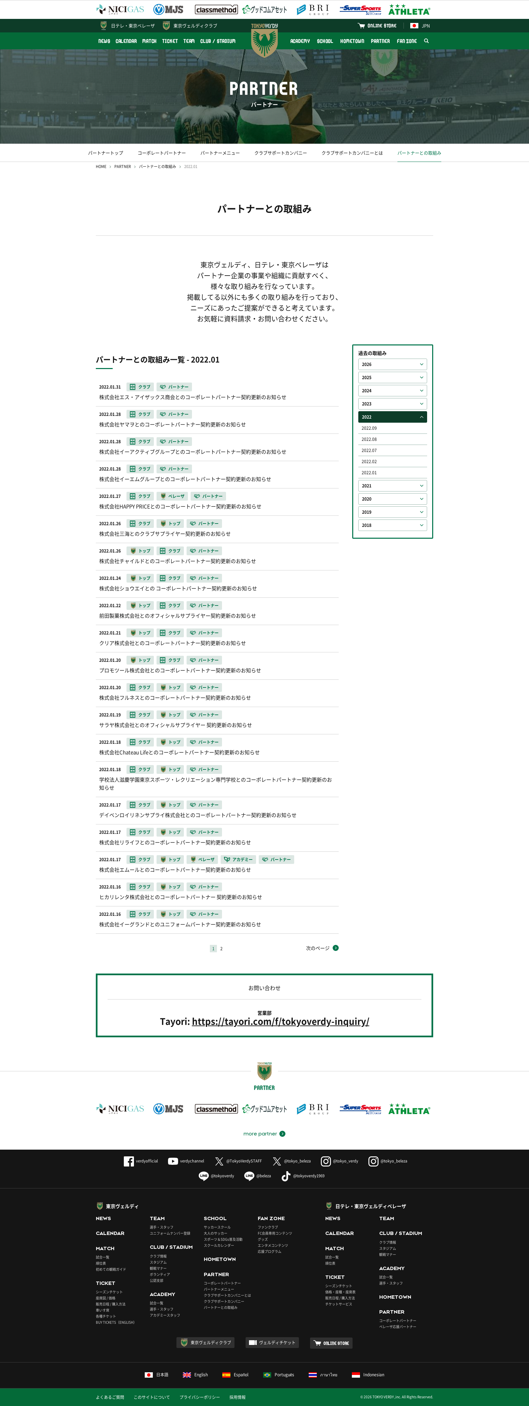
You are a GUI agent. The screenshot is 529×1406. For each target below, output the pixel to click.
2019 (366, 512)
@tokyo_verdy (339, 1161)
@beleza (257, 1176)
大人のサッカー (215, 1233)
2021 (366, 486)
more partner (260, 1133)
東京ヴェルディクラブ (195, 25)
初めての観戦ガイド (111, 1269)
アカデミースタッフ (165, 1315)
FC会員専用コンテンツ (275, 1233)
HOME (101, 166)
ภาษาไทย (323, 1375)
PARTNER (380, 41)
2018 (366, 525)
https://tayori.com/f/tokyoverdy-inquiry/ (280, 1021)
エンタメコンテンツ (273, 1245)
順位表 (101, 1263)
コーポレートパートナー (162, 152)
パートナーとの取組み (419, 152)
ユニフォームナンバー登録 (170, 1233)
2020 (366, 499)
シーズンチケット (109, 1291)
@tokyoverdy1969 (303, 1176)
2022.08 (369, 439)
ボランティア (160, 1274)
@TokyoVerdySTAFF (238, 1161)
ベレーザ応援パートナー (397, 1326)
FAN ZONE (407, 41)
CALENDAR (126, 41)
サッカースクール (217, 1227)
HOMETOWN (352, 41)
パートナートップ (105, 152)
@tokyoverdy (216, 1176)
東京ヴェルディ (122, 1206)
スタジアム (158, 1262)
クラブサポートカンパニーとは (352, 152)
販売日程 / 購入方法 (111, 1303)
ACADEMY (300, 41)
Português (279, 1375)
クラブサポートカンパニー (280, 152)
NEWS (104, 41)
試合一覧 (102, 1257)
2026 (366, 364)
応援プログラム (269, 1251)
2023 (366, 404)
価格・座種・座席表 (340, 1291)
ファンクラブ (268, 1227)
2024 (366, 391)
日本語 (156, 1375)
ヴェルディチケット (277, 1343)
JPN (420, 25)
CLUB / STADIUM (218, 41)
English (195, 1375)
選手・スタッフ (161, 1227)
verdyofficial (141, 1161)
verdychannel (186, 1161)
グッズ (263, 1239)
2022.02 (369, 461)
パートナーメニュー (220, 152)
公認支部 (156, 1280)
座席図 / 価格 (105, 1297)
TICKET (170, 41)
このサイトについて (152, 1397)
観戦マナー (158, 1268)
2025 (366, 377)
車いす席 (102, 1310)
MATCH (149, 41)
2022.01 (369, 473)
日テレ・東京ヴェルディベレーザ (370, 1206)
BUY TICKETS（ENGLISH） (116, 1322)
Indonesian (368, 1375)
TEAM (189, 41)
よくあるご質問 (110, 1397)
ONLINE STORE (382, 25)
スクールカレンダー (219, 1245)
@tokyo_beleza (291, 1161)
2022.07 (369, 450)
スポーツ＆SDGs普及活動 (223, 1239)
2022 (366, 417)
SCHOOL (325, 41)
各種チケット (106, 1316)
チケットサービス (338, 1303)
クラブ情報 (158, 1256)
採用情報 (237, 1397)
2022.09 (369, 428)
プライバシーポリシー (199, 1397)
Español (235, 1375)
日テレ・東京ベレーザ (133, 25)
